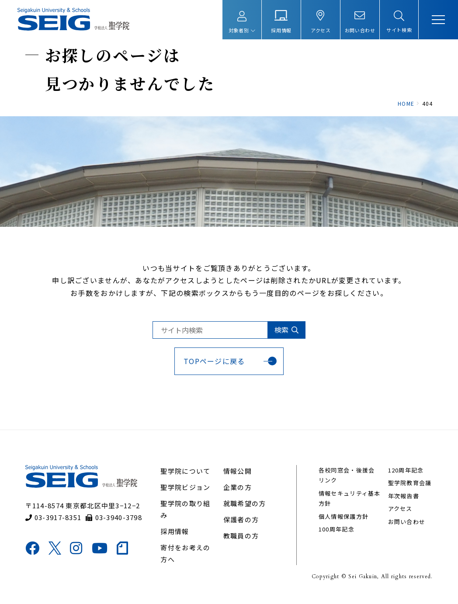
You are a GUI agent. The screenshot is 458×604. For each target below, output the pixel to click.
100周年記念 (336, 535)
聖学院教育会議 (409, 489)
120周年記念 (405, 476)
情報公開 (237, 477)
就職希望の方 (244, 509)
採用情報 (175, 537)
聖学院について (186, 477)
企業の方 (237, 493)
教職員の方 (241, 541)
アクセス (399, 514)
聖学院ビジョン (186, 493)
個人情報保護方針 (343, 522)
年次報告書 (402, 502)
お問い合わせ (406, 528)
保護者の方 (241, 525)
